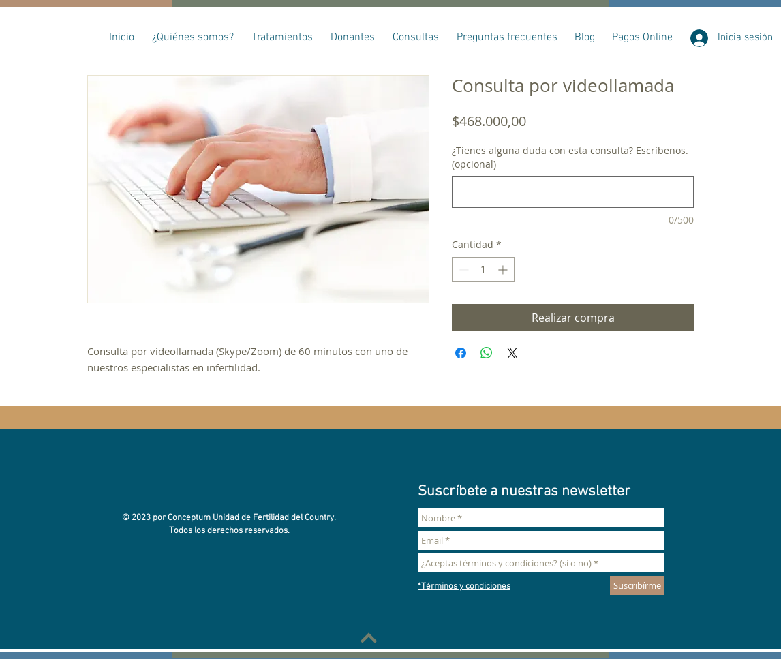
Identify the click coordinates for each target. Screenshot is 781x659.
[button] (193, 37)
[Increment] (503, 269)
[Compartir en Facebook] (461, 353)
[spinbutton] (483, 269)
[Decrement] (462, 269)
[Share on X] (512, 353)
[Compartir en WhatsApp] (486, 353)
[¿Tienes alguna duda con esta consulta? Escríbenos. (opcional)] (573, 192)
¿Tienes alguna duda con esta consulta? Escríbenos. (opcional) (570, 157)
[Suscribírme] (637, 585)
